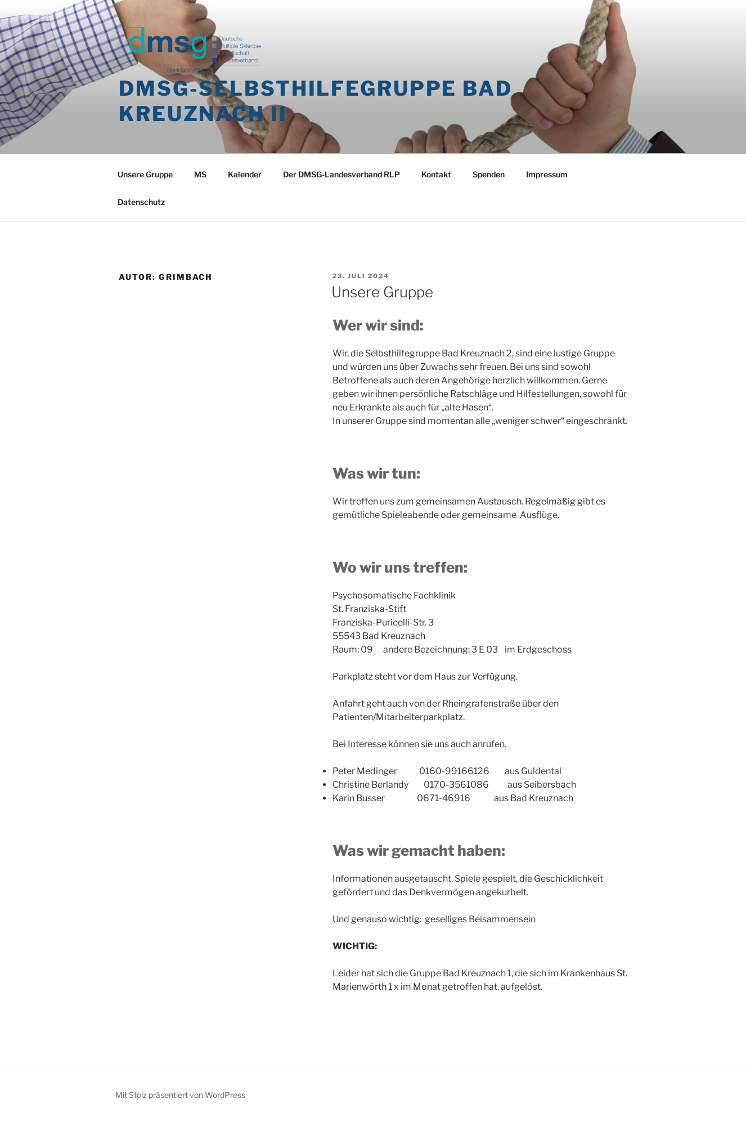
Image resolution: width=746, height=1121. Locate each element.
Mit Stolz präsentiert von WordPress (180, 1095)
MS (200, 174)
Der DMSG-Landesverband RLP (341, 174)
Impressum (547, 174)
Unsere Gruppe (145, 174)
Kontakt (436, 174)
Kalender (245, 174)
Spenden (489, 174)
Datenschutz (141, 202)
